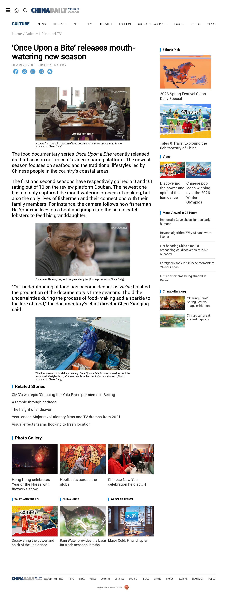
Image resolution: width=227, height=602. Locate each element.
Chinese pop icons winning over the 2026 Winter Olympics (198, 192)
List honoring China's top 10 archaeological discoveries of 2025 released (184, 250)
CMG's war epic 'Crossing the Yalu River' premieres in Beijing (63, 395)
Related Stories (30, 386)
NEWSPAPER (197, 579)
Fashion (125, 24)
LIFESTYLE (119, 579)
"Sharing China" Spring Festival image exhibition (198, 302)
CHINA (82, 579)
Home (17, 34)
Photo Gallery (28, 438)
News (42, 24)
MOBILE (211, 579)
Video (211, 24)
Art (76, 24)
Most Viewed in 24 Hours (180, 213)
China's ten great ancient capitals (198, 317)
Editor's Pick (171, 50)
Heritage (59, 24)
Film (89, 24)
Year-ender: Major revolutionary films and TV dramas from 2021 (66, 417)
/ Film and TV (50, 34)
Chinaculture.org (174, 291)
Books (178, 24)
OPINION (169, 579)
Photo (195, 24)
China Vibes (71, 499)
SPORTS (157, 579)
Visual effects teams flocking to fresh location (51, 424)
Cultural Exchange (152, 24)
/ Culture (30, 34)
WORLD (93, 579)
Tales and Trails (27, 499)
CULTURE (20, 24)
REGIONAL (182, 579)
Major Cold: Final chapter (128, 540)
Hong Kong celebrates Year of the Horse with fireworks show (31, 484)
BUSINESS (105, 579)
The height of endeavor (31, 409)
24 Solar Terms (122, 499)
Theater (106, 24)
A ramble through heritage (34, 402)
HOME (71, 579)
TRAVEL (145, 579)
